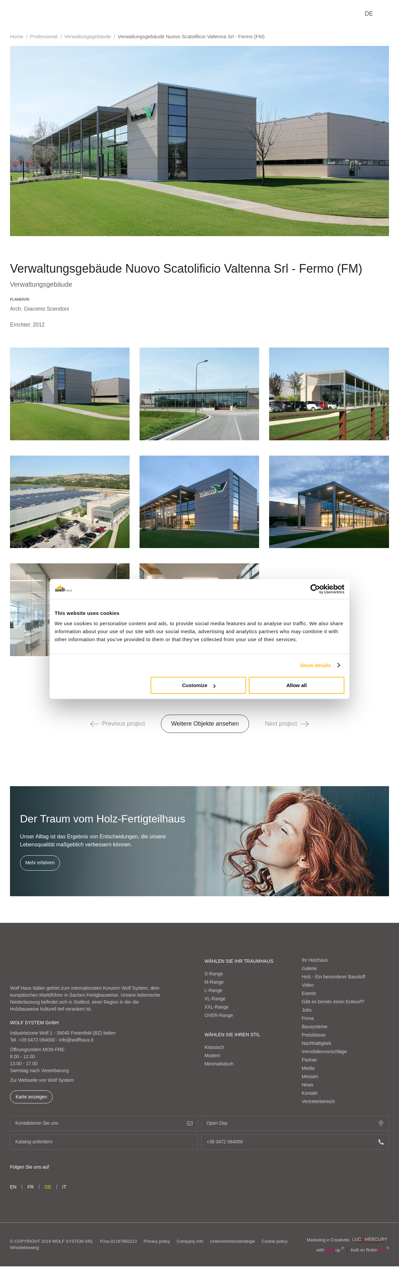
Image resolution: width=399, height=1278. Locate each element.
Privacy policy (157, 1241)
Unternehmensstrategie (232, 1241)
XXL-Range (216, 1007)
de (369, 13)
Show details (315, 665)
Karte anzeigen (31, 1096)
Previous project (117, 723)
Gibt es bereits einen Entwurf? (333, 1001)
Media (308, 1068)
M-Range (214, 982)
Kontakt (309, 1093)
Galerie (309, 968)
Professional (44, 36)
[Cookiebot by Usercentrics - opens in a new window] (315, 589)
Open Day (295, 1123)
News (307, 1084)
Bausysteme (314, 1026)
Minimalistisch (218, 1063)
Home (16, 36)
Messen (310, 1076)
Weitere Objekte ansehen (205, 723)
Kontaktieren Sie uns (104, 1123)
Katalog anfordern (104, 1142)
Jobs (307, 1010)
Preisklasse (314, 1035)
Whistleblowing (24, 1247)
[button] (94, 724)
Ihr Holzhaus (315, 960)
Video (308, 985)
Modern (212, 1055)
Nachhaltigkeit (316, 1043)
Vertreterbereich (318, 1101)
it (64, 1187)
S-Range (213, 973)
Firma (308, 1018)
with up (330, 1249)
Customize (198, 685)
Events (309, 993)
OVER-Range (218, 1015)
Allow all (296, 685)
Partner (309, 1060)
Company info (190, 1241)
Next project (287, 723)
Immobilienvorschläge (324, 1051)
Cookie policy (274, 1241)
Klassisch (214, 1047)
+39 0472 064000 (37, 1040)
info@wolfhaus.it (76, 1040)
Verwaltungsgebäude (87, 36)
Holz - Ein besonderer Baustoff (333, 976)
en (13, 1187)
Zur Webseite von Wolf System (42, 1080)
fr (30, 1187)
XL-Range (214, 998)
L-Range (213, 990)
